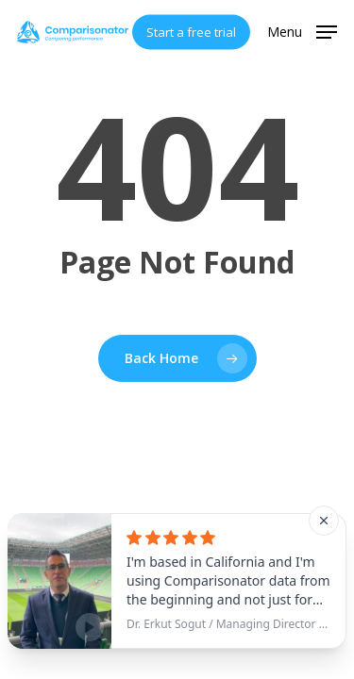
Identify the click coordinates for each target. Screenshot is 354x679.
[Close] (324, 520)
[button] (302, 30)
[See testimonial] (177, 581)
